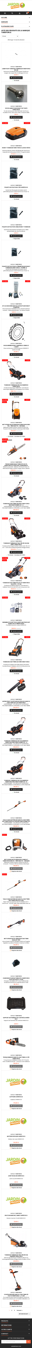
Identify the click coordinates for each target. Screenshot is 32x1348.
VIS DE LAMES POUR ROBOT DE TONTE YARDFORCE (16, 108)
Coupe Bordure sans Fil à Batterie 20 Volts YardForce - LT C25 (16, 1295)
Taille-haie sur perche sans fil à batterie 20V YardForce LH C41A (16, 899)
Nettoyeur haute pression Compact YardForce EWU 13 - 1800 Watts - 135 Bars (16, 860)
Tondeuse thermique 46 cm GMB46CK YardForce (16, 385)
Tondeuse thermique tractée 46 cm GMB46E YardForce (16, 1255)
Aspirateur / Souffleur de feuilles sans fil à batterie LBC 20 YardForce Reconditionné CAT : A (16, 703)
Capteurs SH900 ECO (16, 1097)
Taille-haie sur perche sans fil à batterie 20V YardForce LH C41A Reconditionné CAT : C (16, 821)
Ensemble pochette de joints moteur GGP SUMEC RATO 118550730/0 (16, 622)
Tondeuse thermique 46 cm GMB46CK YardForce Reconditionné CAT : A (16, 741)
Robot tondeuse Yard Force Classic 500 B (16, 148)
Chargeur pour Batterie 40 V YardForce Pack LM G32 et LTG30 (16, 978)
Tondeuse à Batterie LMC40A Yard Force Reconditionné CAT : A (16, 504)
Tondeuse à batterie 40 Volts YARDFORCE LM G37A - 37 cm (16, 583)
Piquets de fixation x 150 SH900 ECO (16, 187)
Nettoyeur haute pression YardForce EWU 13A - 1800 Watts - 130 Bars (16, 425)
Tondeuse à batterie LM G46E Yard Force (16, 662)
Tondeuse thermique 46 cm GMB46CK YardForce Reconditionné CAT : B (16, 781)
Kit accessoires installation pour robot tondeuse (16, 306)
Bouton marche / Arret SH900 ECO (16, 1215)
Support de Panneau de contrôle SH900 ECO (16, 1018)
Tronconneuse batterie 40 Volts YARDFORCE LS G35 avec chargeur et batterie (16, 465)
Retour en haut (24, 1314)
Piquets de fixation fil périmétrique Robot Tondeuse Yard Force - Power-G (16, 267)
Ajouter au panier (16, 77)
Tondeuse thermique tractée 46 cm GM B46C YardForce (16, 543)
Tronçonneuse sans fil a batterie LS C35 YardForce (16, 1057)
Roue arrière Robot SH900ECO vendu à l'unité (16, 346)
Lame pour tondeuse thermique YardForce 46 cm (16, 69)
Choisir (10, 36)
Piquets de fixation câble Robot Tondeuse (16, 227)
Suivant (20, 1310)
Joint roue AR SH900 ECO (16, 1176)
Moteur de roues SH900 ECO (16, 1136)
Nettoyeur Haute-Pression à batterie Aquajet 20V (16, 939)
